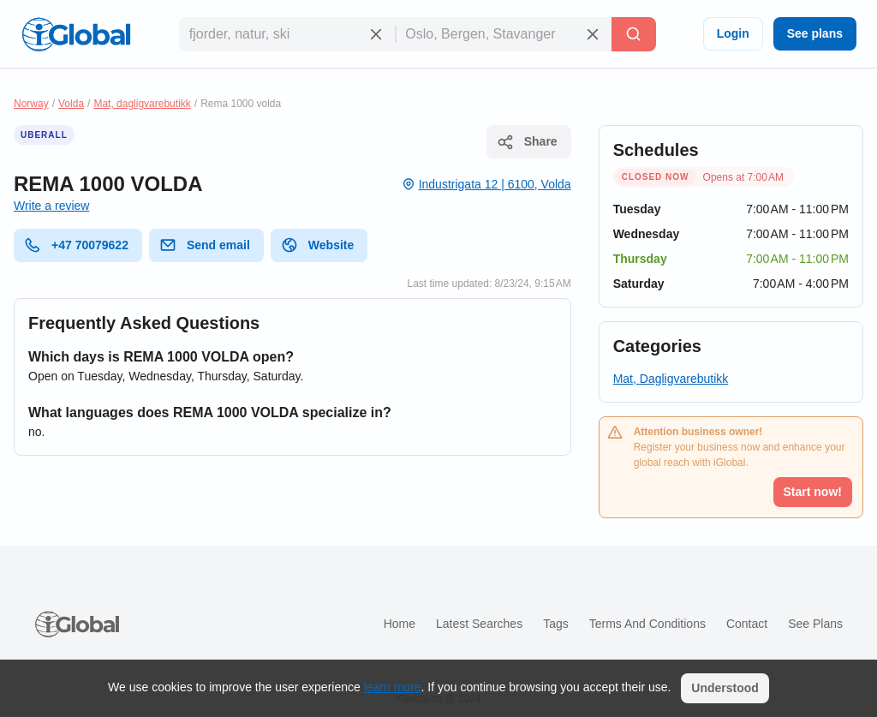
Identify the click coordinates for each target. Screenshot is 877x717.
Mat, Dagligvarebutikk (671, 378)
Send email (204, 245)
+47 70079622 (76, 245)
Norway (31, 104)
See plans (815, 33)
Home (399, 623)
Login (733, 33)
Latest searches (479, 623)
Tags (556, 623)
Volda (71, 104)
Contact (746, 623)
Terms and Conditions (647, 623)
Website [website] (317, 245)
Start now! (813, 492)
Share (527, 142)
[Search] (634, 34)
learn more (392, 687)
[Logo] (76, 34)
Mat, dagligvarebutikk (141, 104)
